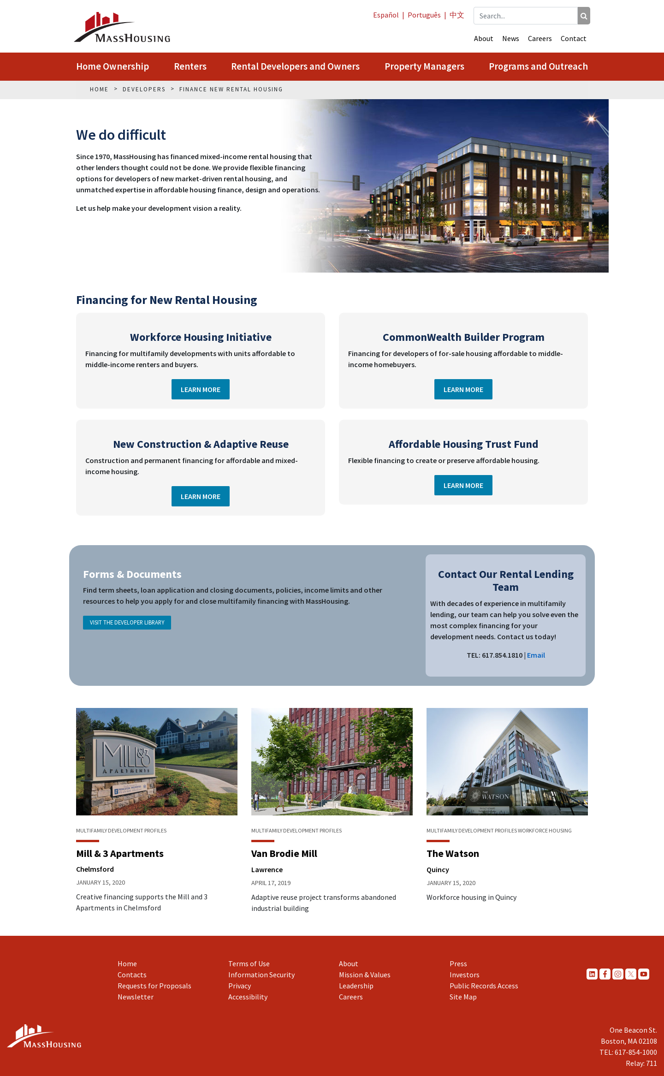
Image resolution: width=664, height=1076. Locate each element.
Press (458, 963)
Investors (465, 974)
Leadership (356, 985)
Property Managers (424, 66)
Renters (190, 66)
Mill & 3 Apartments (120, 853)
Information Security (261, 974)
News (510, 38)
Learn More (200, 389)
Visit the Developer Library (127, 622)
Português (424, 14)
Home (127, 963)
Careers (540, 38)
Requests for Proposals (154, 985)
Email (536, 655)
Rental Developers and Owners (295, 66)
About (483, 38)
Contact (574, 38)
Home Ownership (112, 66)
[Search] (584, 15)
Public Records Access (484, 985)
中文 (457, 14)
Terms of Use (249, 963)
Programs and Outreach (538, 66)
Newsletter (136, 996)
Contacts (132, 974)
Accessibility (247, 996)
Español (386, 14)
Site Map (463, 996)
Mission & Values (365, 974)
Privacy (239, 985)
